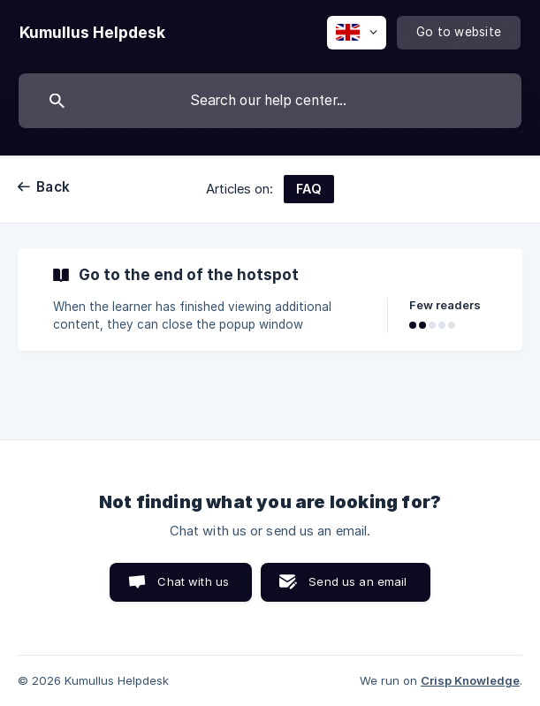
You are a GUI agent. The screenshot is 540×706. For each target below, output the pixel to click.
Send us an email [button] (357, 581)
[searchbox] (270, 100)
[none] (92, 32)
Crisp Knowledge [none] (470, 680)
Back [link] (53, 186)
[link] (270, 299)
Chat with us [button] (193, 581)
